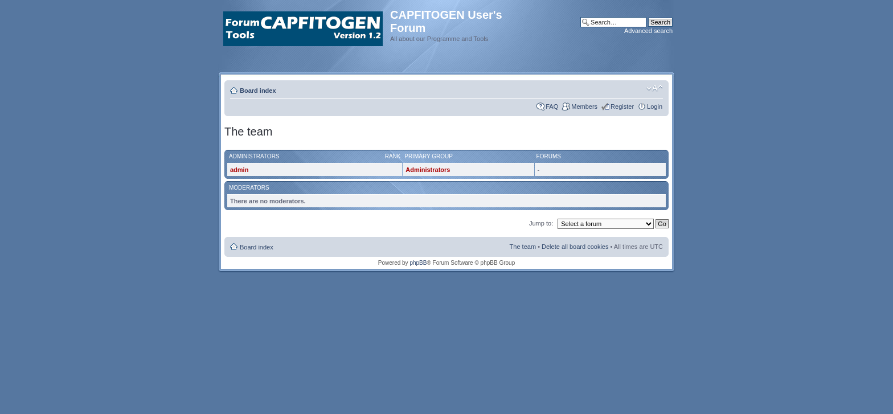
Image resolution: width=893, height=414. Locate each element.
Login (654, 106)
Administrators (427, 169)
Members (584, 106)
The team (523, 246)
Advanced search (648, 30)
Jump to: (541, 223)
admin (239, 169)
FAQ (552, 106)
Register (622, 106)
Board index (258, 90)
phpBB (418, 263)
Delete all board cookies (575, 246)
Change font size (654, 88)
